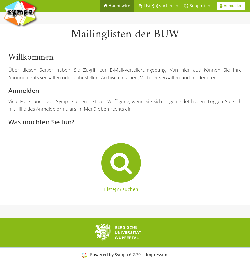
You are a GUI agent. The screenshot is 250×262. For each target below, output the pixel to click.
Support (195, 6)
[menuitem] (117, 6)
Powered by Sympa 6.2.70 (115, 255)
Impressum (157, 255)
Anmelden (231, 6)
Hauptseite (117, 6)
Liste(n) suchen (156, 6)
